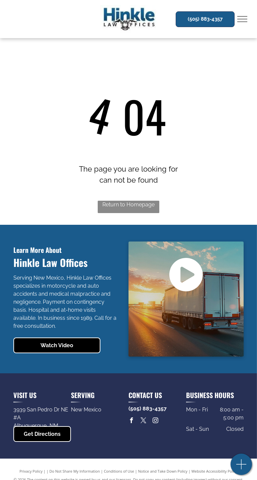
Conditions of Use (119, 471)
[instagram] (155, 421)
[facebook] (131, 421)
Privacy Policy (30, 471)
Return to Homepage (128, 204)
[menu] (242, 19)
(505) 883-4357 (147, 408)
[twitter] (143, 421)
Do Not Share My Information (75, 471)
